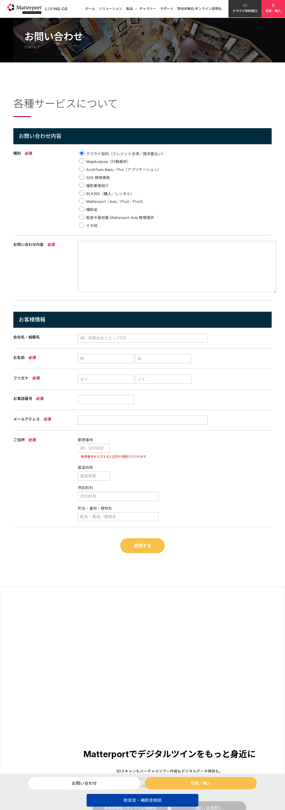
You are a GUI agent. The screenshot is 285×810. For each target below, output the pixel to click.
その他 (92, 225)
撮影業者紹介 (97, 185)
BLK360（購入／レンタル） (110, 194)
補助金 (92, 210)
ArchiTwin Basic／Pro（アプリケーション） (123, 170)
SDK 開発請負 (98, 177)
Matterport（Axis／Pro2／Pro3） (115, 202)
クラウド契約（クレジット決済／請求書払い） (126, 154)
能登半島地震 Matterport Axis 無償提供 (120, 217)
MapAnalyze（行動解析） (108, 162)
